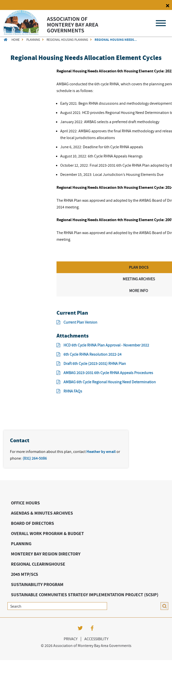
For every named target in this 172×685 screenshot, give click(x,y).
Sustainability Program (37, 584)
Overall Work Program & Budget (47, 533)
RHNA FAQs (69, 391)
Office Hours (25, 502)
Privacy (70, 638)
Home (15, 40)
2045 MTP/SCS (24, 574)
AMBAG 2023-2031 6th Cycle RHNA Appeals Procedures (105, 372)
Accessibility (96, 638)
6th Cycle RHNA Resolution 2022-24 (89, 354)
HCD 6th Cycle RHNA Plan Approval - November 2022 (103, 344)
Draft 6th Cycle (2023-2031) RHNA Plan (91, 363)
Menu (161, 23)
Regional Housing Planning (67, 40)
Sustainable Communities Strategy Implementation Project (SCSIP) (84, 594)
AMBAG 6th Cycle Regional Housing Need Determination (106, 381)
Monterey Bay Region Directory (45, 553)
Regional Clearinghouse (38, 564)
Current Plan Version (77, 322)
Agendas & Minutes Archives (42, 513)
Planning (33, 40)
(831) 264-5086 (35, 458)
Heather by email (101, 451)
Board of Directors (32, 523)
